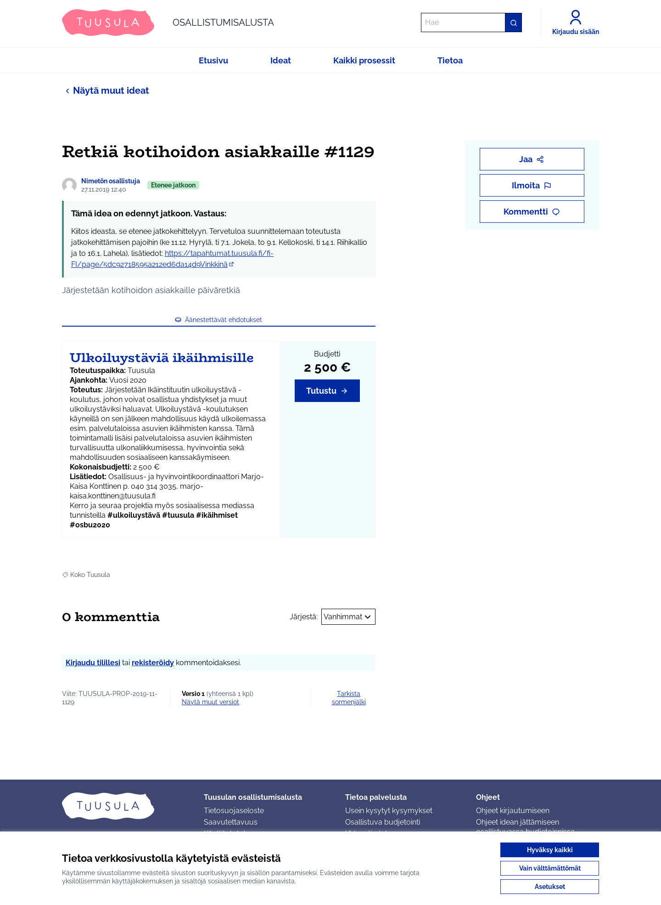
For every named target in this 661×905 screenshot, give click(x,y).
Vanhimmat (348, 616)
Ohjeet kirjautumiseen (512, 810)
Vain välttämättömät (550, 868)
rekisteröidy (153, 662)
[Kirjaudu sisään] (575, 22)
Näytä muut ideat (105, 90)
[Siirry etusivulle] (168, 22)
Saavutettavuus (231, 822)
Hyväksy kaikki (550, 850)
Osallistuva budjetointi (382, 822)
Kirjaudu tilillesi (93, 662)
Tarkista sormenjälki (349, 698)
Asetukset (550, 886)
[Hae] (471, 22)
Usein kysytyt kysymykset (388, 810)
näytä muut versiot (210, 702)
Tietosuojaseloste (234, 810)
